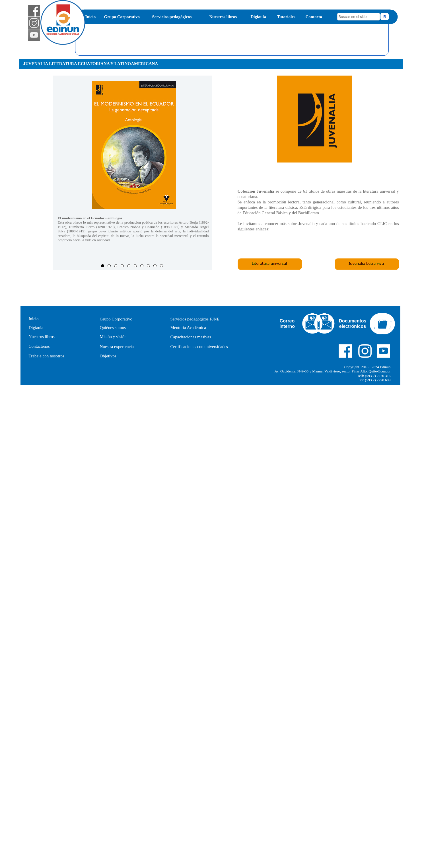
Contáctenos (39, 346)
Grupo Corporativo (122, 16)
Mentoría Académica (188, 327)
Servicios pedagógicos (172, 16)
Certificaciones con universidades (199, 346)
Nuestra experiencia (117, 346)
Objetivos (108, 356)
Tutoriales (286, 16)
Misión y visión (113, 336)
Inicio (90, 16)
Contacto (314, 16)
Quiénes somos (113, 327)
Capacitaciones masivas (190, 337)
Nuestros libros (223, 16)
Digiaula (258, 16)
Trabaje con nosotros (46, 356)
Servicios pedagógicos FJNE (194, 319)
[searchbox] (358, 16)
